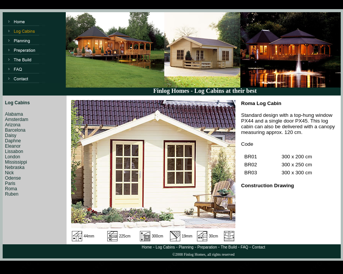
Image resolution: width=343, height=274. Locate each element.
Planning (186, 247)
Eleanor (13, 146)
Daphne (13, 140)
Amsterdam (16, 119)
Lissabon (14, 151)
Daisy (10, 135)
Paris (10, 183)
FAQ (244, 247)
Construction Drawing (267, 185)
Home (147, 247)
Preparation (207, 247)
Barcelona (15, 130)
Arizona (13, 124)
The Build (229, 247)
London (12, 156)
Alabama (14, 114)
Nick (9, 172)
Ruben (11, 194)
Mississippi (16, 162)
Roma (11, 188)
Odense (13, 178)
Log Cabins (165, 247)
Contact (258, 247)
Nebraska (14, 167)
